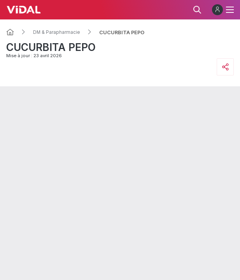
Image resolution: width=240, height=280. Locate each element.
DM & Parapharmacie (56, 32)
